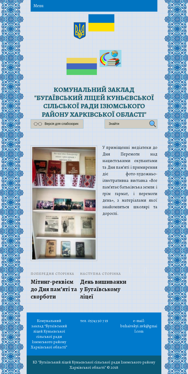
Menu (38, 6)
